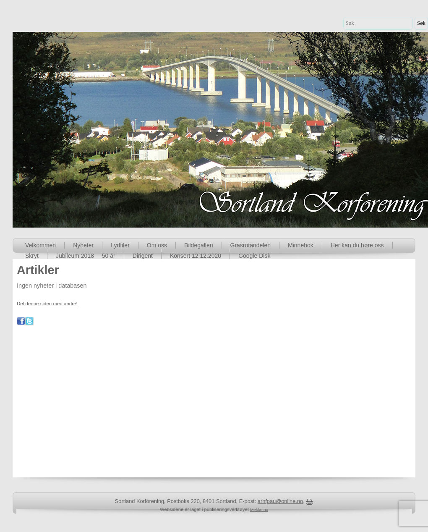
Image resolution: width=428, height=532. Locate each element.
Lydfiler (120, 245)
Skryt (32, 255)
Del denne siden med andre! (47, 303)
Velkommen (40, 245)
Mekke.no (259, 509)
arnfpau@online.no (280, 501)
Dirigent (143, 255)
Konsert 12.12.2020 (195, 255)
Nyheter (83, 245)
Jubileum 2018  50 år (85, 255)
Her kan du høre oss (357, 245)
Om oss (157, 245)
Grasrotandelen (250, 245)
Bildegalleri (198, 245)
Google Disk (254, 255)
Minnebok (300, 245)
